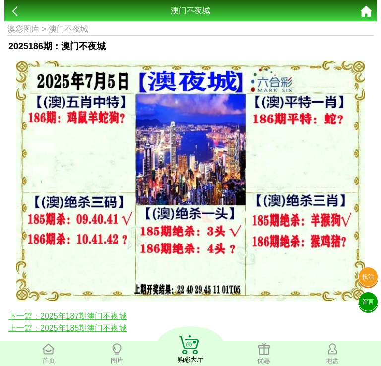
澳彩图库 (23, 29)
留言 (368, 301)
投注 (368, 276)
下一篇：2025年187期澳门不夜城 (67, 316)
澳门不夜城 (68, 29)
